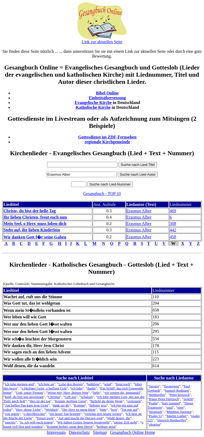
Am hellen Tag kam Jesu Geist (26, 405)
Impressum (56, 432)
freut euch (123, 384)
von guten (12, 414)
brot (114, 410)
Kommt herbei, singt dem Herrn (69, 427)
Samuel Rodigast (177, 390)
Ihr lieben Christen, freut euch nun (35, 217)
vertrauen (134, 401)
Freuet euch (45, 418)
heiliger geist (106, 427)
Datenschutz (79, 432)
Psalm (153, 403)
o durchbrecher (34, 414)
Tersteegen (171, 386)
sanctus (10, 422)
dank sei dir (61, 405)
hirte (103, 410)
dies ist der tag (40, 401)
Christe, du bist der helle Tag (29, 211)
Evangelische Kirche (93, 102)
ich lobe (77, 388)
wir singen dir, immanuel (122, 393)
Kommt (79, 405)
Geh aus (70, 397)
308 (173, 223)
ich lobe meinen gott (19, 384)
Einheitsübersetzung (107, 98)
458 (173, 237)
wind (107, 384)
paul (170, 407)
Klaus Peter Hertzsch (164, 399)
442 (173, 230)
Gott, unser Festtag (29, 393)
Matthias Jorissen (179, 412)
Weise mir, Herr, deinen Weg (68, 393)
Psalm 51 (155, 416)
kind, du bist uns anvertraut (24, 397)
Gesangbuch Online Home (132, 432)
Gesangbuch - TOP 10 (102, 193)
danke (91, 388)
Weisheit (51, 410)
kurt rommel (171, 403)
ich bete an (46, 384)
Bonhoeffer (157, 395)
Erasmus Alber (139, 211)
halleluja (93, 384)
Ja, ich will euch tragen (36, 422)
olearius (154, 424)
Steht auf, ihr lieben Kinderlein (31, 230)
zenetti (188, 399)
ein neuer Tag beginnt (65, 414)
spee (180, 407)
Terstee (154, 386)
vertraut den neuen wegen (103, 414)
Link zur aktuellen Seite (102, 42)
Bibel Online (107, 93)
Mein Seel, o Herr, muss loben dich (34, 223)
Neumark (155, 412)
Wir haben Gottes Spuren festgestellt (83, 422)
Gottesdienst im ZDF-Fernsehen (107, 137)
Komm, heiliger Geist (70, 401)
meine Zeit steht (125, 422)
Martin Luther (176, 416)
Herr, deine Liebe (28, 410)
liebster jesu (98, 405)
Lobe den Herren (70, 384)
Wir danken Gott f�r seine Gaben (34, 237)
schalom (86, 397)
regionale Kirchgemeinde (107, 142)
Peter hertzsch (180, 395)
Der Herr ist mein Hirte (78, 410)
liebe (96, 393)
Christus (54, 397)
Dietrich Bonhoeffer (172, 420)
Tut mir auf (130, 410)
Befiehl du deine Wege (107, 401)
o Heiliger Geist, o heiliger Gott (44, 388)
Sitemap (100, 432)
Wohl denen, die (118, 418)
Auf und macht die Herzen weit (80, 418)
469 (173, 211)
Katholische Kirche (93, 107)
